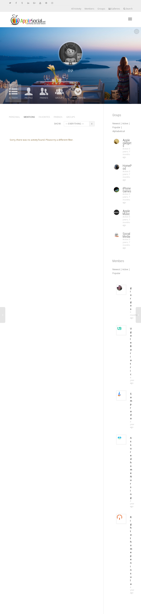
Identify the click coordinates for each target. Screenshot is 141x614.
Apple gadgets (127, 143)
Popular (116, 127)
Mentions (29, 116)
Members (89, 8)
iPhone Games (127, 190)
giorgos (130, 298)
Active (125, 123)
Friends (44, 97)
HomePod (127, 167)
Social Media (126, 235)
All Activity (76, 8)
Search (128, 8)
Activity (13, 97)
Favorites (44, 116)
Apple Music (126, 212)
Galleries (114, 8)
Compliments (78, 97)
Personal (14, 116)
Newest (116, 123)
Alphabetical (118, 131)
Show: (57, 123)
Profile (29, 97)
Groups (101, 8)
